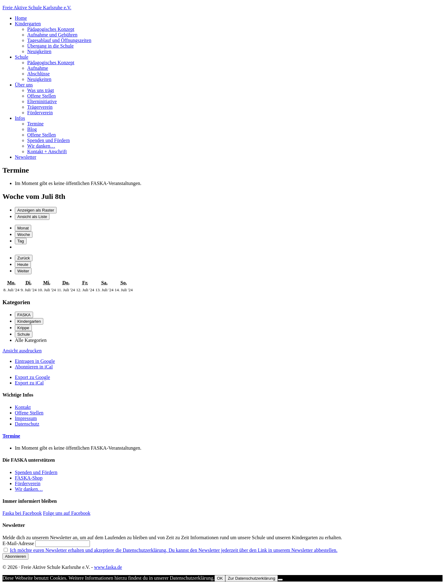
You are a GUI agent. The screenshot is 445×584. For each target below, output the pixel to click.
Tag (20, 241)
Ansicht (22, 350)
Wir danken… (29, 489)
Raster (35, 210)
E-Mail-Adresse (18, 543)
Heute (22, 264)
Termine (11, 436)
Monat (23, 228)
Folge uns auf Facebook (66, 513)
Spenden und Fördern (36, 472)
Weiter (23, 271)
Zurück (23, 258)
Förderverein (27, 483)
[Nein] (280, 580)
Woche (23, 234)
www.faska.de (108, 567)
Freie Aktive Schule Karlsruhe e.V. (36, 7)
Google (35, 361)
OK (220, 578)
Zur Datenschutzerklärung (251, 578)
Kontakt (23, 407)
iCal (34, 366)
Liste (32, 216)
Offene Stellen (29, 412)
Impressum (26, 418)
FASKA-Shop (29, 478)
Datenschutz (27, 423)
